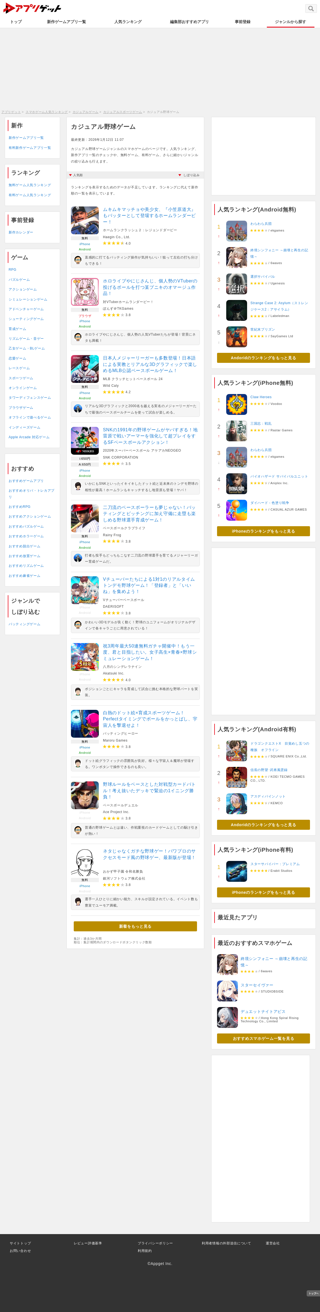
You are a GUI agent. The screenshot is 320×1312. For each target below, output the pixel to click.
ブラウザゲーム (21, 408)
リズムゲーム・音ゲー (26, 339)
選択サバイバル (262, 277)
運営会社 (273, 1243)
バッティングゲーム (24, 624)
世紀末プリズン (262, 329)
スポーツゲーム (21, 378)
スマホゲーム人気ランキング (47, 112)
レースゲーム (19, 368)
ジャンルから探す (290, 21)
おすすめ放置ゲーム (24, 556)
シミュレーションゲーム (28, 299)
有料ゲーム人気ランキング (30, 195)
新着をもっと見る (135, 926)
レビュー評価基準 (88, 1243)
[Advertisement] (160, 68)
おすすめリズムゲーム (26, 566)
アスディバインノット (268, 796)
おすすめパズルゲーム (26, 526)
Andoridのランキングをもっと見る (263, 358)
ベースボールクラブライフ (124, 528)
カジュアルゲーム (86, 112)
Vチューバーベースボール (123, 600)
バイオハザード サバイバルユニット (279, 476)
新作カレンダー (21, 232)
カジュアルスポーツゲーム (122, 112)
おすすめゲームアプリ (26, 481)
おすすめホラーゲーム (26, 536)
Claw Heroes (261, 397)
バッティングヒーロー (120, 733)
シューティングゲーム (26, 319)
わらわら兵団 (261, 224)
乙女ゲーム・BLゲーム (27, 348)
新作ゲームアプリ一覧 (66, 21)
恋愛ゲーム (17, 358)
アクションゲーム (23, 289)
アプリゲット (11, 112)
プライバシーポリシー (155, 1243)
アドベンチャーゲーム (26, 309)
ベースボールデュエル (120, 805)
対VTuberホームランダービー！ (128, 302)
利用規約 (145, 1251)
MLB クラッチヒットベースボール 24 (133, 379)
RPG (12, 270)
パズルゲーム (19, 280)
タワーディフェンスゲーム (30, 398)
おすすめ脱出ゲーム (24, 546)
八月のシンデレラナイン (122, 667)
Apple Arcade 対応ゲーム (29, 437)
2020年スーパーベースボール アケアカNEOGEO (142, 450)
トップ (16, 21)
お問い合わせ (20, 1251)
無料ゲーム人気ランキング (30, 185)
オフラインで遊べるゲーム (30, 417)
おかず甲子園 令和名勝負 (123, 871)
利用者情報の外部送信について (226, 1243)
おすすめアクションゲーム (30, 516)
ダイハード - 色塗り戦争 (269, 503)
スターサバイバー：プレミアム (275, 864)
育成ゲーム (17, 329)
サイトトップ (20, 1243)
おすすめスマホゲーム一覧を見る (263, 1038)
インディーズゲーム (24, 427)
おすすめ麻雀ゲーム (24, 576)
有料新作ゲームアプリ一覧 (30, 148)
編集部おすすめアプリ (189, 21)
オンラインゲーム (23, 388)
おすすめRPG (20, 507)
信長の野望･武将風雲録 (269, 770)
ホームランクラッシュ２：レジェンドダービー (140, 230)
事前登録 (242, 21)
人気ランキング (128, 21)
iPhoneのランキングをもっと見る (263, 531)
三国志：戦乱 (261, 423)
